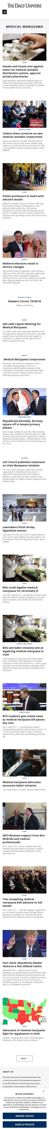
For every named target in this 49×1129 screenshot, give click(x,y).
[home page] (24, 6)
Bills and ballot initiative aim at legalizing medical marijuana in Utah (23, 648)
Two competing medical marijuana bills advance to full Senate (22, 898)
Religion (24, 456)
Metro (24, 318)
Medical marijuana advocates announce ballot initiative (22, 780)
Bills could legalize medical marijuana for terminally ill (20, 586)
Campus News (24, 709)
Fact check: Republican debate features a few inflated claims (22, 960)
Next (24, 1053)
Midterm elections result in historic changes (20, 264)
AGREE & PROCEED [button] (24, 1124)
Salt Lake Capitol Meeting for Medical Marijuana (22, 324)
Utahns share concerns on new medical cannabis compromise (23, 134)
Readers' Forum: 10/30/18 (24, 300)
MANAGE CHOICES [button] (25, 1115)
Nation (24, 258)
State (24, 62)
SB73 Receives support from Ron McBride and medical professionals (24, 835)
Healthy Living (24, 129)
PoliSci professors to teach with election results (23, 197)
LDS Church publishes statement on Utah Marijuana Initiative (24, 461)
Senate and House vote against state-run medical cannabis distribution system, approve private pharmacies (23, 71)
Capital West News (24, 641)
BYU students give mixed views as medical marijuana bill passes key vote (24, 716)
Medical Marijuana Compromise (24, 357)
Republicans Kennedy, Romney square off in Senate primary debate (23, 422)
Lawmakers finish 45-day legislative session (19, 526)
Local (24, 191)
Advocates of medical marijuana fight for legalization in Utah (24, 1027)
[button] (43, 1091)
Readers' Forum (24, 296)
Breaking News (24, 415)
